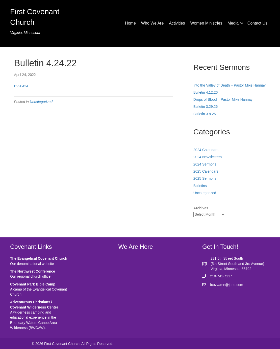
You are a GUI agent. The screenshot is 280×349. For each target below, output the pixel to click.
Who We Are (152, 23)
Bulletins (200, 186)
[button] (242, 23)
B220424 (21, 86)
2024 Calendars (205, 150)
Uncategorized (41, 102)
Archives (200, 208)
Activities (177, 23)
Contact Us (257, 23)
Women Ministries (206, 23)
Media (233, 23)
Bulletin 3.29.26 (205, 107)
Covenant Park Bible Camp (32, 284)
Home (130, 23)
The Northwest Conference (32, 271)
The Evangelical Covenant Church (38, 258)
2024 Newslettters (207, 157)
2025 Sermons (204, 178)
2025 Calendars (205, 171)
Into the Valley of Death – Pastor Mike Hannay (229, 85)
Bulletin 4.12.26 (205, 92)
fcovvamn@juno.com (226, 285)
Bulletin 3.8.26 (204, 114)
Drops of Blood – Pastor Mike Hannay (222, 99)
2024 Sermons (204, 164)
